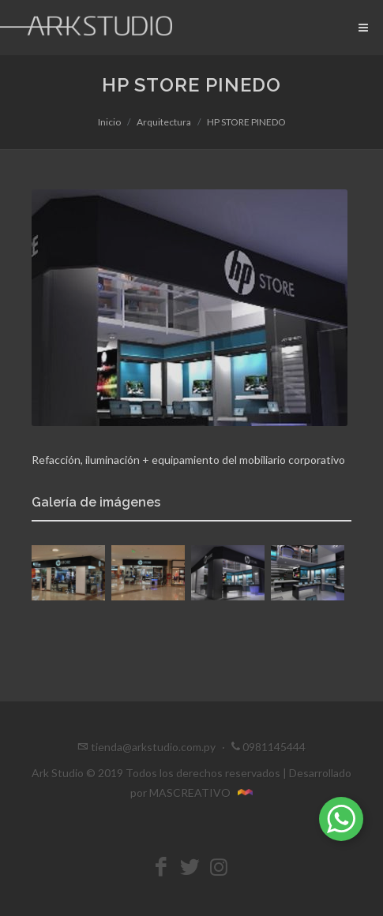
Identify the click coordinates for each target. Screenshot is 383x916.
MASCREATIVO (200, 792)
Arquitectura (164, 122)
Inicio (109, 122)
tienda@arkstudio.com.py (153, 746)
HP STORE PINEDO (246, 122)
